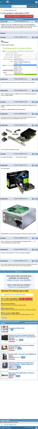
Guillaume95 (4, 21)
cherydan (3, 37)
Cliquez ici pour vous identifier (19, 280)
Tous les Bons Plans (31, 322)
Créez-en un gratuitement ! (19, 287)
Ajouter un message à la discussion (19, 16)
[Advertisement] (19, 400)
